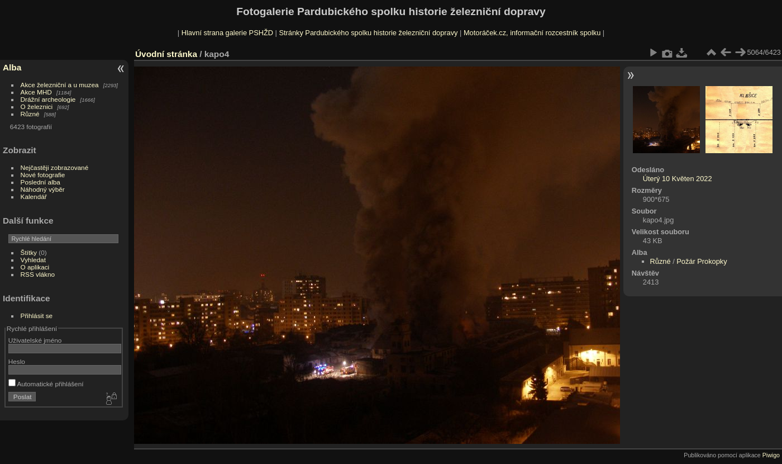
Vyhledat (33, 259)
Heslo (16, 361)
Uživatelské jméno (34, 340)
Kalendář (34, 196)
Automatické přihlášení (46, 383)
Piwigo (771, 455)
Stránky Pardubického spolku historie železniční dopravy (368, 33)
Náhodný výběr (43, 189)
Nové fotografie (43, 174)
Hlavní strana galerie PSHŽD (227, 33)
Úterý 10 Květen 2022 (677, 178)
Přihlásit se (37, 315)
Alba (12, 67)
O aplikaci (35, 267)
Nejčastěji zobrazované (55, 167)
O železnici (37, 106)
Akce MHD (36, 92)
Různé (30, 113)
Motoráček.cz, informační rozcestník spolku (532, 33)
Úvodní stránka (166, 54)
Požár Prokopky (701, 261)
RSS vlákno (38, 274)
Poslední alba (40, 182)
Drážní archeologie (48, 99)
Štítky (29, 252)
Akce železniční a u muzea (60, 84)
